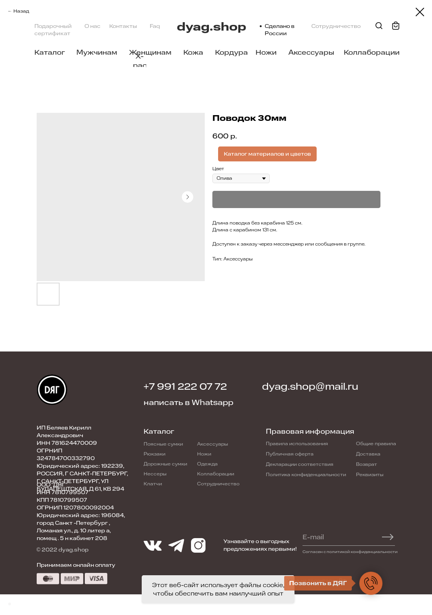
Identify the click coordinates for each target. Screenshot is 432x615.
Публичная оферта (290, 454)
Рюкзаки (154, 454)
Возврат (366, 464)
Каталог (49, 52)
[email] (345, 537)
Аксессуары (311, 52)
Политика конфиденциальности (306, 475)
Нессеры (155, 474)
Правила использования (297, 444)
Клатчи (153, 484)
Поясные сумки (163, 444)
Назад (21, 11)
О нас (92, 26)
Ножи (266, 52)
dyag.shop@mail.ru (310, 386)
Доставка (368, 454)
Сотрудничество (336, 26)
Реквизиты (369, 475)
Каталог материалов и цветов (267, 154)
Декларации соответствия (299, 464)
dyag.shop (211, 27)
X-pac (140, 61)
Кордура (231, 52)
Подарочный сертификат (53, 30)
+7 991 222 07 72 (185, 386)
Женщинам (150, 52)
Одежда (207, 464)
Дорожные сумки (165, 464)
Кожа (193, 52)
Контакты (123, 26)
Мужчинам (96, 52)
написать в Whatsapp (188, 402)
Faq (155, 26)
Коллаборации (372, 52)
